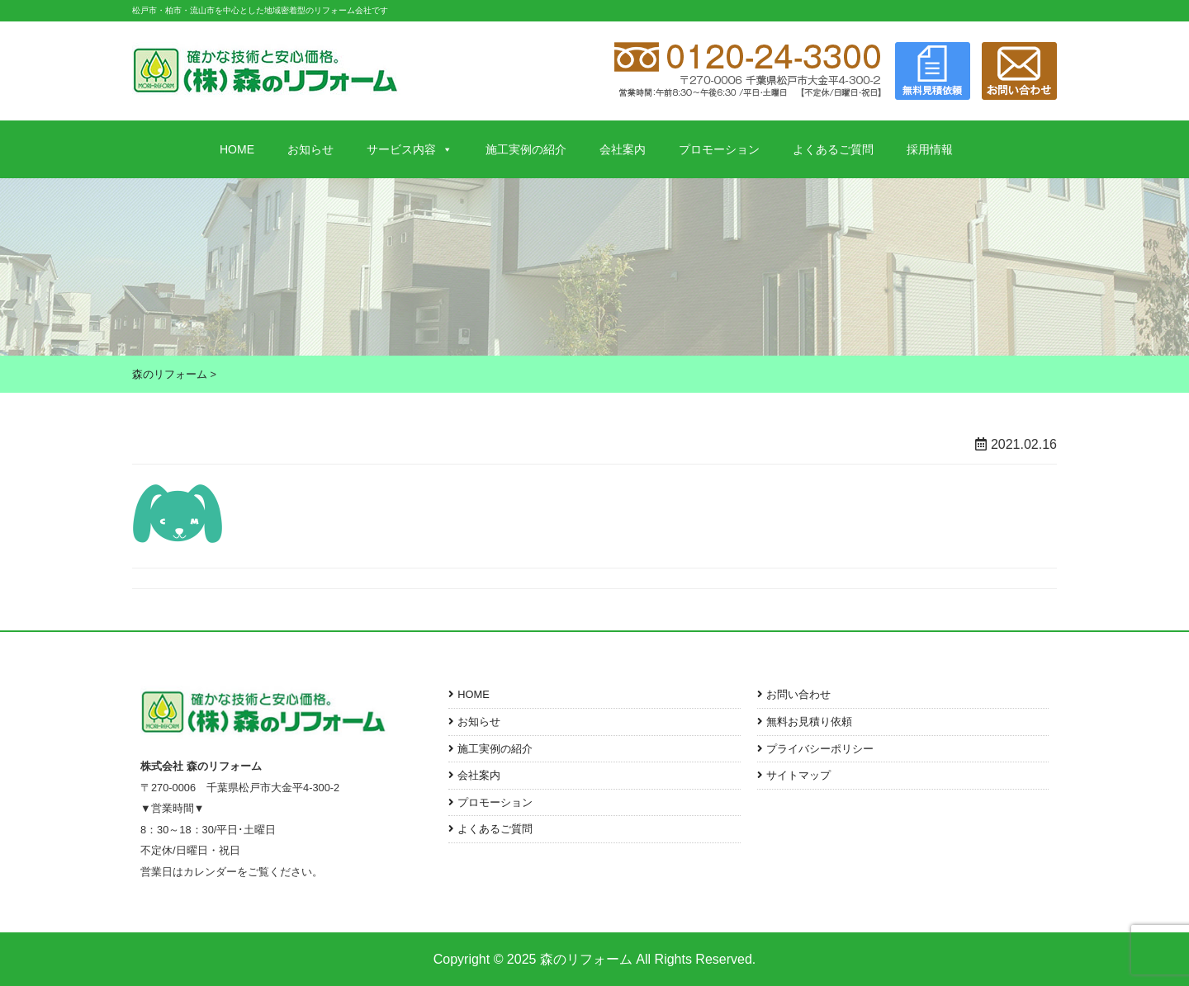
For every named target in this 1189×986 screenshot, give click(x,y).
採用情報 (930, 149)
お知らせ (310, 149)
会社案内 (622, 149)
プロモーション (719, 149)
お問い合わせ (798, 694)
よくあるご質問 (833, 149)
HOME (237, 149)
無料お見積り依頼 (809, 721)
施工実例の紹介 (526, 149)
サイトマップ (798, 775)
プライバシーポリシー (820, 749)
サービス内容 (409, 149)
